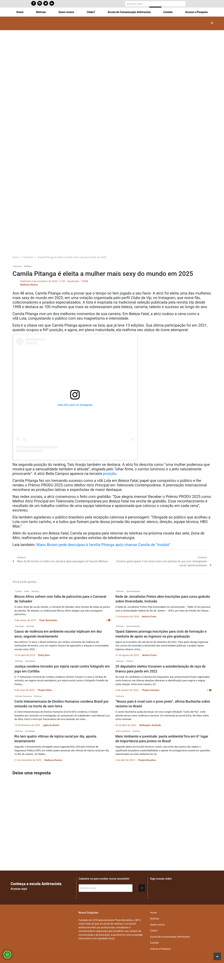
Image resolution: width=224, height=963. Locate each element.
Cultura (18, 591)
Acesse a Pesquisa (196, 12)
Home (19, 12)
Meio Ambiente (123, 731)
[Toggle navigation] (13, 20)
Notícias (41, 12)
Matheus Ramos (29, 284)
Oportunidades (133, 591)
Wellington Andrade (150, 725)
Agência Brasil (51, 725)
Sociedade (30, 661)
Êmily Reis (44, 655)
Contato (168, 12)
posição (110, 473)
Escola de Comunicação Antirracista (129, 12)
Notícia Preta (149, 616)
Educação (19, 626)
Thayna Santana (150, 690)
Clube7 (91, 12)
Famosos (17, 266)
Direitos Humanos (23, 696)
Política (129, 661)
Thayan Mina (44, 690)
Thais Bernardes (48, 620)
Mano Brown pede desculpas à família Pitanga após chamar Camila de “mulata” (103, 544)
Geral (26, 591)
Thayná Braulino (147, 760)
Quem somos (66, 12)
